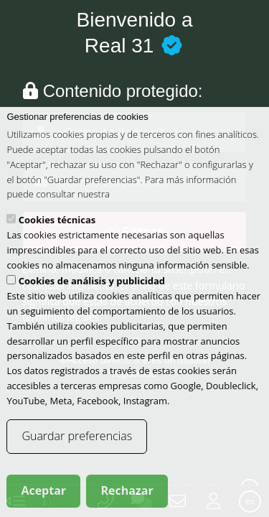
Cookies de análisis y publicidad (92, 295)
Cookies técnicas (57, 234)
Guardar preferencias (77, 451)
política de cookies (150, 208)
